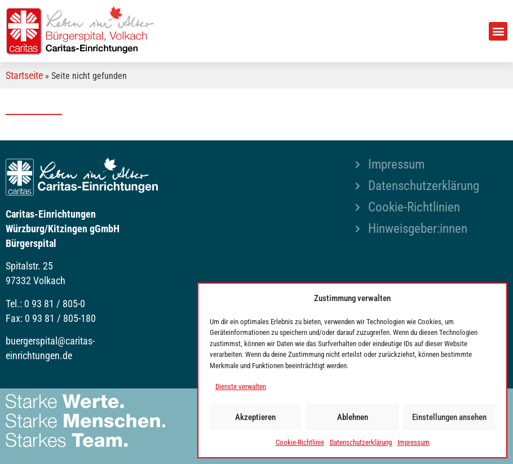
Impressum (413, 442)
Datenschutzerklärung (361, 442)
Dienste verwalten (240, 386)
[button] (498, 31)
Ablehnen (352, 417)
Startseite (24, 75)
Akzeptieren (255, 417)
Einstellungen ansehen (449, 417)
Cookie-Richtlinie (300, 442)
